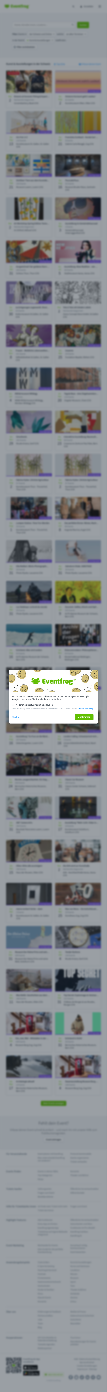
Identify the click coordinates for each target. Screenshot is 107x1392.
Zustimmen (84, 717)
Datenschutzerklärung (85, 709)
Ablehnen (16, 717)
